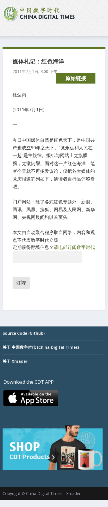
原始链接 (75, 78)
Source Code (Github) (24, 333)
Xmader (73, 493)
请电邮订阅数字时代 (74, 247)
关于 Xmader (15, 361)
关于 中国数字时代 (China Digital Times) (41, 347)
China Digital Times (44, 493)
